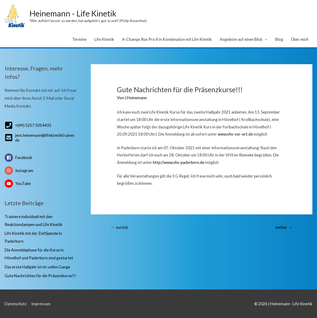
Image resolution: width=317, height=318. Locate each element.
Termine (79, 39)
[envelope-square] (41, 138)
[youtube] (41, 183)
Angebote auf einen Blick (241, 39)
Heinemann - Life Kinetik (72, 13)
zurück (119, 227)
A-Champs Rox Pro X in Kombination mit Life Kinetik (167, 39)
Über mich (299, 39)
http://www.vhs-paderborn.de (178, 162)
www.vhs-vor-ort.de (235, 134)
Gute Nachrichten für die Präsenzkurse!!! (40, 275)
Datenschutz (16, 303)
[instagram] (41, 172)
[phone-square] (28, 125)
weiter (283, 227)
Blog (279, 39)
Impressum (40, 303)
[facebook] (41, 159)
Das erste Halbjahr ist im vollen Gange (37, 266)
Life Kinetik (104, 39)
